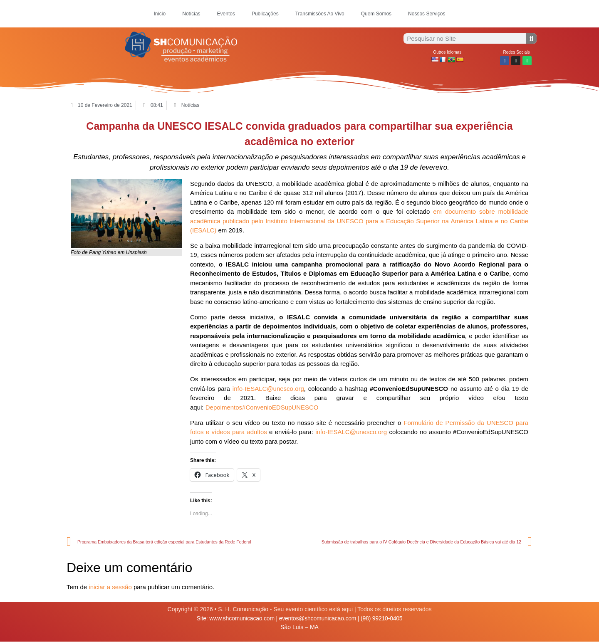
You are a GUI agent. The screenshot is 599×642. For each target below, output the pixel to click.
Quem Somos (376, 14)
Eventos (226, 14)
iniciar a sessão (110, 586)
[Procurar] (531, 38)
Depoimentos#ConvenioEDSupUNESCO (262, 407)
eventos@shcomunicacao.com (317, 618)
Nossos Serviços (426, 14)
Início (160, 14)
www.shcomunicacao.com (242, 618)
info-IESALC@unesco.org (268, 388)
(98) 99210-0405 (381, 618)
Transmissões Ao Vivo (319, 14)
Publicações (265, 14)
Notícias (191, 14)
